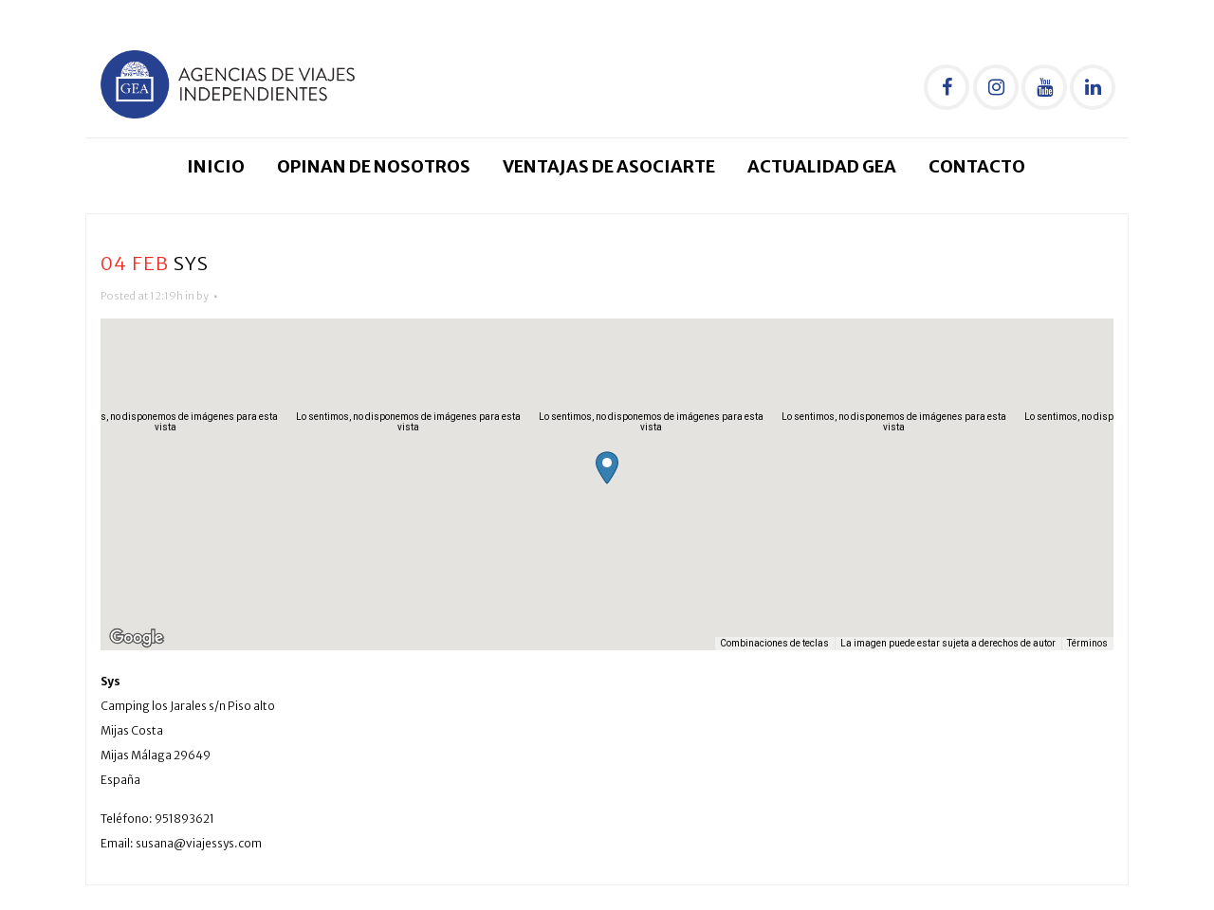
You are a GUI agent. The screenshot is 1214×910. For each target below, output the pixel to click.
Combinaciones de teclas (774, 643)
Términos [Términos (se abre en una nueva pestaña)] (1087, 643)
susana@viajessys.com (199, 843)
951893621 (184, 818)
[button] (607, 467)
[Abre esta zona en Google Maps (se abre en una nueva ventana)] (136, 638)
